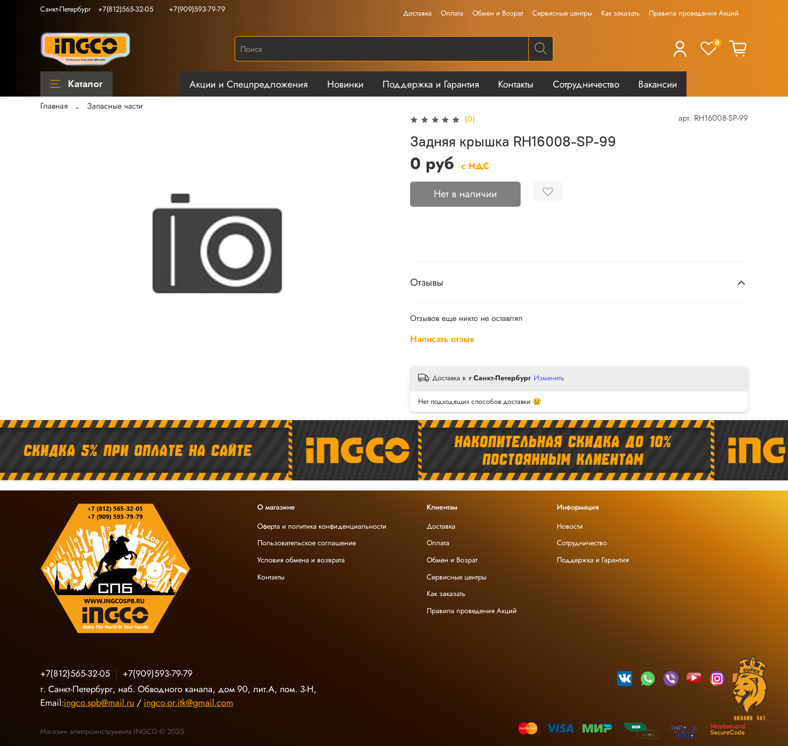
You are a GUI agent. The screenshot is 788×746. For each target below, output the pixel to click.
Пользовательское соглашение (306, 543)
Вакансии (657, 84)
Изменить (549, 377)
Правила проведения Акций (694, 13)
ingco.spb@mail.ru (99, 702)
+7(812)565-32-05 (125, 9)
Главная (54, 106)
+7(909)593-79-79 (197, 9)
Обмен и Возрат (497, 13)
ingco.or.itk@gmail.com (188, 702)
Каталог (76, 83)
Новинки (345, 84)
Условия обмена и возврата (301, 560)
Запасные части (115, 106)
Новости (570, 526)
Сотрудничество (586, 84)
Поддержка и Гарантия (430, 84)
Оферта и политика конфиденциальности (321, 526)
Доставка (417, 13)
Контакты (515, 84)
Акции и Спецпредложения (248, 84)
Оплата (452, 13)
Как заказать (620, 13)
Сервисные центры (562, 13)
